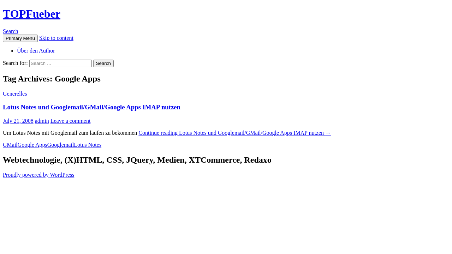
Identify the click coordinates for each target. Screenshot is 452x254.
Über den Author (36, 51)
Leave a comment (70, 121)
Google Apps (32, 145)
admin (42, 121)
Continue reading (234, 133)
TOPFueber (31, 13)
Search (10, 31)
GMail (10, 145)
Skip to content (56, 38)
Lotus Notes (87, 145)
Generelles (15, 94)
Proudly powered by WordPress (38, 175)
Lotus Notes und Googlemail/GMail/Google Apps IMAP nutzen (91, 107)
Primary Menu (20, 38)
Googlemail (60, 145)
